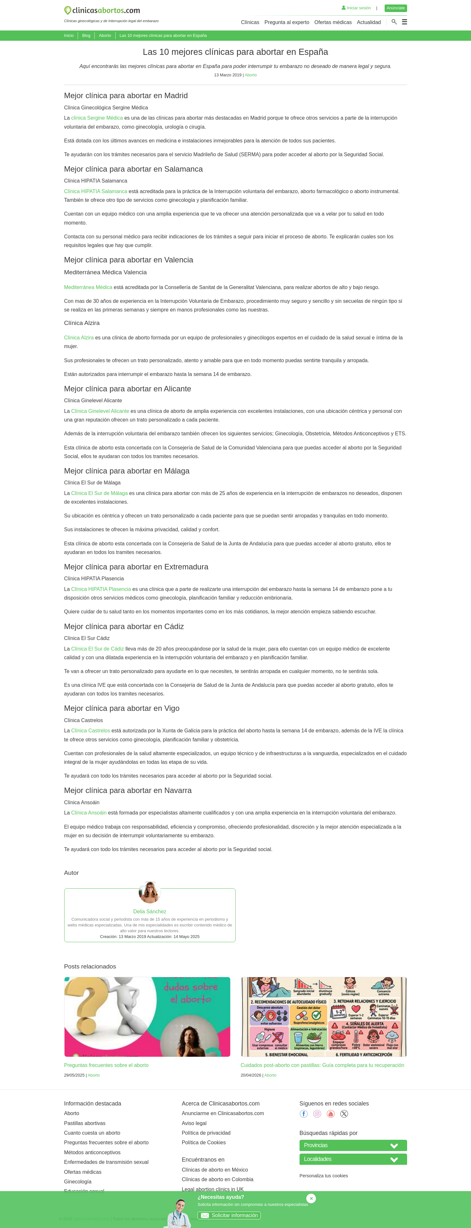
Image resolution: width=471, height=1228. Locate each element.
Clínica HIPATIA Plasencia (101, 589)
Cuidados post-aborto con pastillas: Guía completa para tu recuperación (323, 1065)
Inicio (69, 35)
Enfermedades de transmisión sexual (106, 1162)
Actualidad (369, 22)
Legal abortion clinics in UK (213, 1189)
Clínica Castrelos (90, 730)
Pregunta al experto (287, 22)
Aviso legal (194, 1123)
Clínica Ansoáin (89, 812)
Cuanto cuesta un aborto (92, 1133)
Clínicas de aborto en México (215, 1170)
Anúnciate (396, 7)
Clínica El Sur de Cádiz (97, 649)
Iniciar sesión (356, 7)
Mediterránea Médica (88, 287)
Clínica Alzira (79, 337)
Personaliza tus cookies (324, 1175)
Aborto (105, 35)
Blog (86, 35)
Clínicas (250, 22)
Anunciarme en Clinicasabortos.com (223, 1113)
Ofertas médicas (333, 22)
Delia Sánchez (149, 911)
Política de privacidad (206, 1133)
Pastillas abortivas (85, 1123)
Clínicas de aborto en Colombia (217, 1179)
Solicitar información (228, 1215)
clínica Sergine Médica (97, 118)
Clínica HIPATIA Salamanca (95, 191)
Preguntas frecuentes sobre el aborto (106, 1065)
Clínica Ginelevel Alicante (100, 411)
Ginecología (78, 1181)
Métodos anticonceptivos (92, 1152)
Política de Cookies (204, 1142)
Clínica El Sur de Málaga (99, 493)
